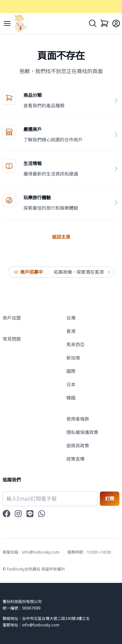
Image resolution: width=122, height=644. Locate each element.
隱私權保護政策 (82, 432)
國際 (70, 371)
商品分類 (32, 95)
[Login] (116, 23)
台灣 (70, 318)
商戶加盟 (12, 318)
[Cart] (104, 23)
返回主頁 (61, 237)
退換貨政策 (77, 445)
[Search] (93, 23)
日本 (70, 384)
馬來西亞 (75, 344)
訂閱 (109, 498)
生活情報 (32, 163)
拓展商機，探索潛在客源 (81, 272)
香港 (70, 331)
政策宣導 (75, 459)
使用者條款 (77, 419)
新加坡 (73, 358)
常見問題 (12, 339)
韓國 (70, 398)
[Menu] (7, 23)
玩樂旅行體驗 (37, 197)
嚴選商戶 (32, 129)
